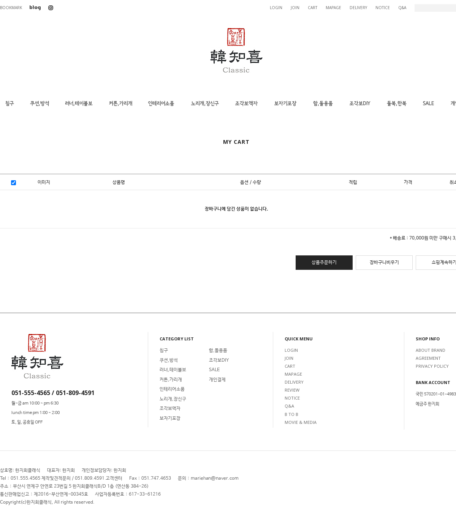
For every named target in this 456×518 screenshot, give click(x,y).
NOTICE (382, 7)
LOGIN (276, 7)
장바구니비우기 (384, 262)
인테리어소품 (172, 389)
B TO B (291, 414)
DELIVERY (358, 7)
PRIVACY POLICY (432, 366)
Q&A (402, 7)
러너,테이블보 (173, 370)
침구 (164, 350)
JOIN (295, 7)
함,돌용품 (218, 350)
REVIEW (292, 390)
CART (312, 7)
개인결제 (217, 380)
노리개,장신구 (173, 399)
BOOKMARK (11, 7)
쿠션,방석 (169, 360)
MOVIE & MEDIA (301, 422)
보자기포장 (170, 418)
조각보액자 (170, 408)
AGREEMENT (428, 358)
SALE (214, 370)
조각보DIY (219, 360)
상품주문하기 (324, 262)
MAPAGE (333, 7)
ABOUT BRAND (430, 350)
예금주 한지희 (427, 404)
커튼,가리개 (171, 380)
